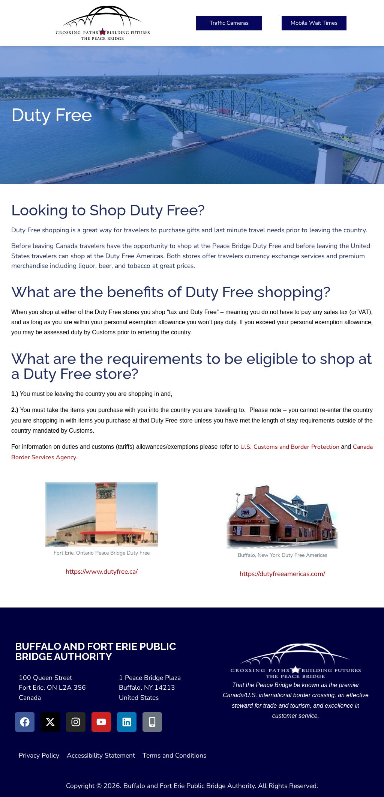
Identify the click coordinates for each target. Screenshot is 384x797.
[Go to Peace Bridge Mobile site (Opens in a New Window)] (152, 722)
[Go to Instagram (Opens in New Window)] (76, 722)
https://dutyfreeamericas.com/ (282, 573)
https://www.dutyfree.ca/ (102, 571)
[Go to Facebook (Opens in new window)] (24, 722)
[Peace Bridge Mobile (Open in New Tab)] (314, 23)
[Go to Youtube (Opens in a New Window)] (101, 722)
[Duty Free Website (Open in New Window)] (101, 514)
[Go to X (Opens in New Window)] (50, 722)
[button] (271, 23)
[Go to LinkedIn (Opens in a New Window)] (126, 722)
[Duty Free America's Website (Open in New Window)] (282, 514)
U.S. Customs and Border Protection (289, 447)
